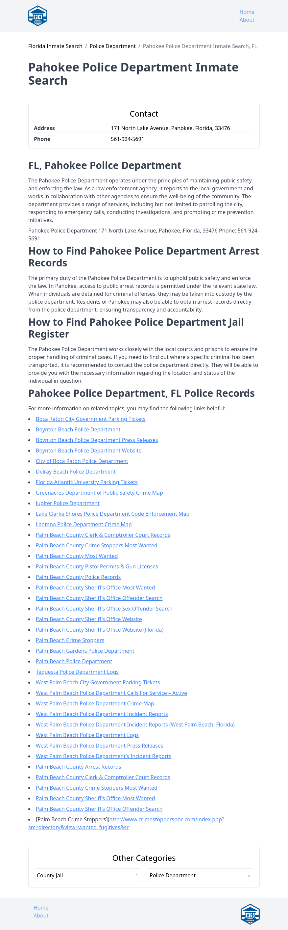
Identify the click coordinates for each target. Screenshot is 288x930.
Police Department (113, 46)
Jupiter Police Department (68, 503)
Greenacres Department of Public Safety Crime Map (99, 492)
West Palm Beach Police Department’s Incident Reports (103, 756)
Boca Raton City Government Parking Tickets (91, 419)
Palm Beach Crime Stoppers (70, 640)
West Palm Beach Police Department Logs (87, 735)
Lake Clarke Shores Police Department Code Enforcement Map (112, 513)
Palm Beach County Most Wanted (77, 556)
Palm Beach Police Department (74, 661)
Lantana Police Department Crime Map (84, 524)
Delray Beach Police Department (76, 471)
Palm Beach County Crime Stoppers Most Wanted (96, 545)
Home (246, 11)
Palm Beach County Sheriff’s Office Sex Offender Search (104, 608)
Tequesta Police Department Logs (77, 671)
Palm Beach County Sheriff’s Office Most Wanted (95, 587)
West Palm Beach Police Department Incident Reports (102, 714)
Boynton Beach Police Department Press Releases (97, 440)
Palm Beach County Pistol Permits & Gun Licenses (97, 566)
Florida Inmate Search (55, 46)
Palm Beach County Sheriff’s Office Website (89, 619)
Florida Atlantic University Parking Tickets (86, 482)
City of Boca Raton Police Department (82, 461)
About (246, 19)
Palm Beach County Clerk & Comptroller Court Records (103, 534)
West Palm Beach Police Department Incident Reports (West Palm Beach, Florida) (135, 724)
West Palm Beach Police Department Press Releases (99, 745)
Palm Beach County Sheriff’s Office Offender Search (99, 598)
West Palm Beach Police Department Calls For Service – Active (111, 693)
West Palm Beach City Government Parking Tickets (98, 682)
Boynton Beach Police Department (78, 429)
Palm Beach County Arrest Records (78, 766)
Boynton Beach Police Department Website (89, 450)
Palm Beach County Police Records (78, 577)
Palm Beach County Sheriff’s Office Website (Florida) (99, 629)
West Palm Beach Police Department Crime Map (95, 703)
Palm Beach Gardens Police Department (85, 650)
